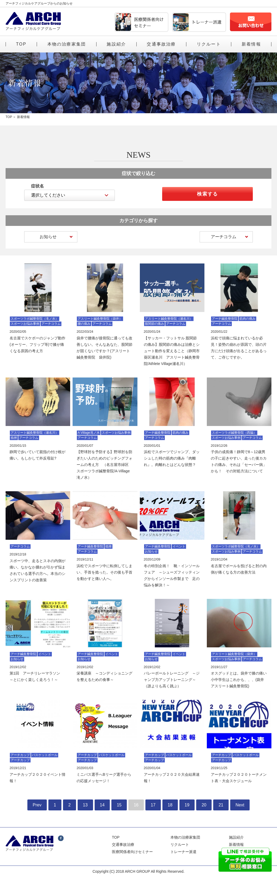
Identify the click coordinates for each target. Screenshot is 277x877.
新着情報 (251, 44)
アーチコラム (229, 236)
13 (85, 805)
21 (221, 805)
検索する (207, 194)
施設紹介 (116, 44)
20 (204, 805)
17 (153, 805)
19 (187, 805)
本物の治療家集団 (66, 44)
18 (170, 805)
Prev (37, 805)
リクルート (209, 44)
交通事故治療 (161, 44)
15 (119, 805)
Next (240, 805)
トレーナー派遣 (183, 852)
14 (102, 805)
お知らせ (56, 236)
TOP (21, 44)
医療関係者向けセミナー (132, 852)
